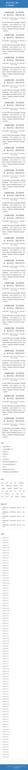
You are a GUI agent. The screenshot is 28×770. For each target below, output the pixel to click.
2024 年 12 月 (6, 578)
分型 (7, 483)
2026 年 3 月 (6, 540)
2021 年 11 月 (6, 671)
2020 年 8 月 (6, 709)
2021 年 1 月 (6, 696)
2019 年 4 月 (6, 749)
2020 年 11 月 (6, 701)
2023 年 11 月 (6, 610)
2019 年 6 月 (6, 744)
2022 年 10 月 (6, 643)
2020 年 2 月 (6, 724)
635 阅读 (15, 64)
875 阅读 (15, 200)
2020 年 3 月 (6, 721)
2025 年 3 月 (6, 570)
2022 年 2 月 (6, 663)
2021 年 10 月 (6, 673)
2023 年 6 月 (6, 623)
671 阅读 (15, 109)
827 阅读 (15, 380)
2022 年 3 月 (6, 661)
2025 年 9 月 (6, 555)
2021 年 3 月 (6, 691)
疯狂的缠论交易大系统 (8, 469)
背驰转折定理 (9, 485)
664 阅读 (15, 357)
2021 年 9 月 (6, 676)
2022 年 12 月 (6, 638)
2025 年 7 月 (6, 560)
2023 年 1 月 (6, 636)
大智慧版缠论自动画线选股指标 (11, 471)
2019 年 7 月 (6, 742)
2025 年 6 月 (6, 562)
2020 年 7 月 (6, 711)
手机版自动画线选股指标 (9, 464)
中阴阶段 (10, 488)
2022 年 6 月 (6, 653)
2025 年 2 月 (6, 573)
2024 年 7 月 (6, 590)
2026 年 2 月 (6, 542)
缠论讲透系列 (7, 446)
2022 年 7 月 (6, 651)
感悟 (21, 485)
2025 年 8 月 (6, 557)
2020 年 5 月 (6, 716)
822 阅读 (15, 177)
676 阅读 (15, 42)
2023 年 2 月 (6, 633)
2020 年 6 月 (6, 714)
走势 (21, 493)
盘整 (21, 488)
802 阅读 (15, 267)
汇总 (15, 491)
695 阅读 (15, 154)
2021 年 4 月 (6, 689)
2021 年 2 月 (6, 694)
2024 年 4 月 (6, 598)
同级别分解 (21, 483)
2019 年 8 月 (6, 739)
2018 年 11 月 (6, 754)
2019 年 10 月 (6, 734)
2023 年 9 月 (6, 615)
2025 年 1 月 (6, 575)
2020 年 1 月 (6, 726)
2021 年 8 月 (6, 679)
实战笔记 (5, 451)
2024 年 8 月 (6, 588)
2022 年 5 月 (6, 656)
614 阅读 (15, 19)
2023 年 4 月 (6, 628)
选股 (11, 491)
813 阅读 (15, 132)
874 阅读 (15, 335)
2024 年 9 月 (6, 585)
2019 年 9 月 (6, 736)
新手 (2, 483)
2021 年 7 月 (6, 681)
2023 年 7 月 (6, 620)
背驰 (17, 493)
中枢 (2, 491)
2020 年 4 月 (6, 719)
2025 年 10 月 (6, 552)
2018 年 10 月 (6, 757)
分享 (20, 491)
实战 (11, 483)
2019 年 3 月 (6, 752)
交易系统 (3, 488)
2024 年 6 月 (6, 593)
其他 (4, 466)
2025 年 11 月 (6, 550)
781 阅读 (15, 290)
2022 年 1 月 (6, 666)
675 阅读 (15, 403)
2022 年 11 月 (6, 641)
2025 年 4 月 (6, 568)
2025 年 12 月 (6, 547)
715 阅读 (15, 222)
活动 (4, 456)
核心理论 (16, 485)
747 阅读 (15, 245)
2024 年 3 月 (6, 600)
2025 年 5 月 (6, 565)
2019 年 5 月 (6, 747)
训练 (24, 491)
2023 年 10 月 (6, 613)
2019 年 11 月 (6, 731)
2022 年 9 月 (6, 646)
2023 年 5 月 (6, 626)
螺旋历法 (17, 496)
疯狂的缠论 (22, 18)
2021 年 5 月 (6, 686)
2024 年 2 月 (6, 603)
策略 (15, 483)
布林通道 (16, 488)
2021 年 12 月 (6, 668)
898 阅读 (15, 425)
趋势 (7, 491)
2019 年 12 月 (6, 729)
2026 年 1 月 (6, 545)
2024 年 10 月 (6, 583)
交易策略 (5, 454)
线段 (12, 496)
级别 (2, 485)
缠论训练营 (6, 459)
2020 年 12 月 (6, 699)
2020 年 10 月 (6, 704)
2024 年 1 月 (6, 605)
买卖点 (7, 496)
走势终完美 (7, 493)
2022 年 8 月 (6, 648)
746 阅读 (15, 87)
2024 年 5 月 (6, 595)
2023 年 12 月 (6, 608)
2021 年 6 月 (6, 684)
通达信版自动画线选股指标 (10, 461)
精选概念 (23, 496)
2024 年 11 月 (6, 580)
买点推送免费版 (5, 18)
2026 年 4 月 (6, 537)
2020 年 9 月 (6, 706)
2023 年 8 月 (6, 618)
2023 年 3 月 (6, 631)
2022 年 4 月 (6, 658)
